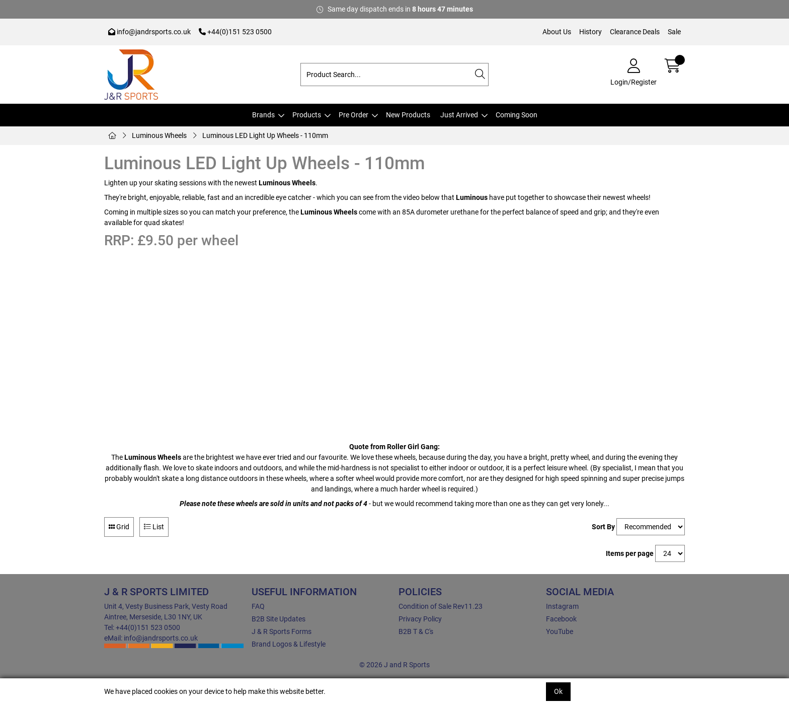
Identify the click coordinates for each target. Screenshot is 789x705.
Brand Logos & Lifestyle (289, 644)
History (590, 32)
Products (306, 115)
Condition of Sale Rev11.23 (441, 606)
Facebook (561, 619)
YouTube (559, 631)
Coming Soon (516, 115)
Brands (263, 115)
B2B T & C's (416, 631)
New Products (408, 115)
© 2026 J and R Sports (394, 665)
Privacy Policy (420, 619)
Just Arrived (459, 115)
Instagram (562, 606)
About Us (556, 32)
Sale (674, 32)
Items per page (630, 553)
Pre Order (353, 115)
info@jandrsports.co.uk (149, 32)
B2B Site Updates (278, 619)
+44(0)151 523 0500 (235, 32)
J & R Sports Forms (281, 631)
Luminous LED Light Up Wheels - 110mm (265, 135)
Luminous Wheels (159, 135)
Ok (558, 691)
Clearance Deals (635, 32)
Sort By (603, 527)
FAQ (258, 606)
